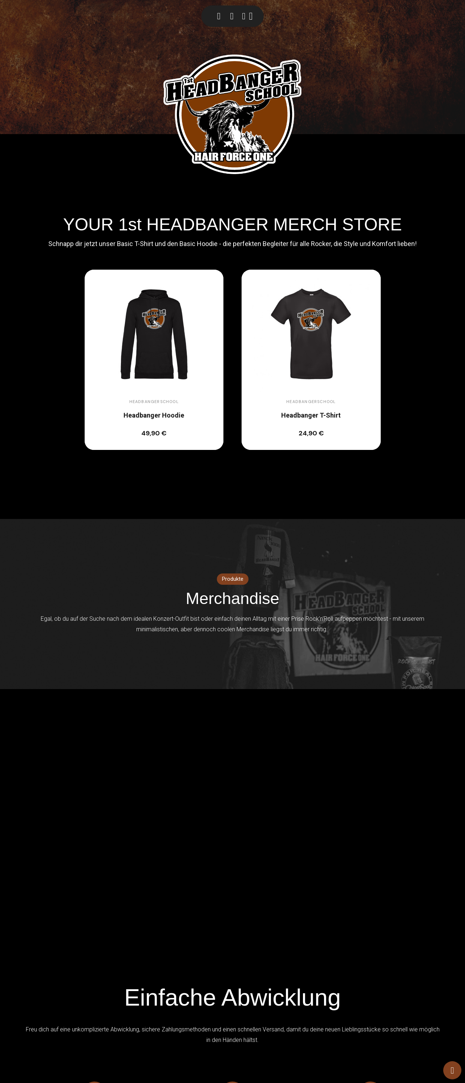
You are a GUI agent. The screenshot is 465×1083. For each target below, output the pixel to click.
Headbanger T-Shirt (311, 415)
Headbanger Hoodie (154, 415)
